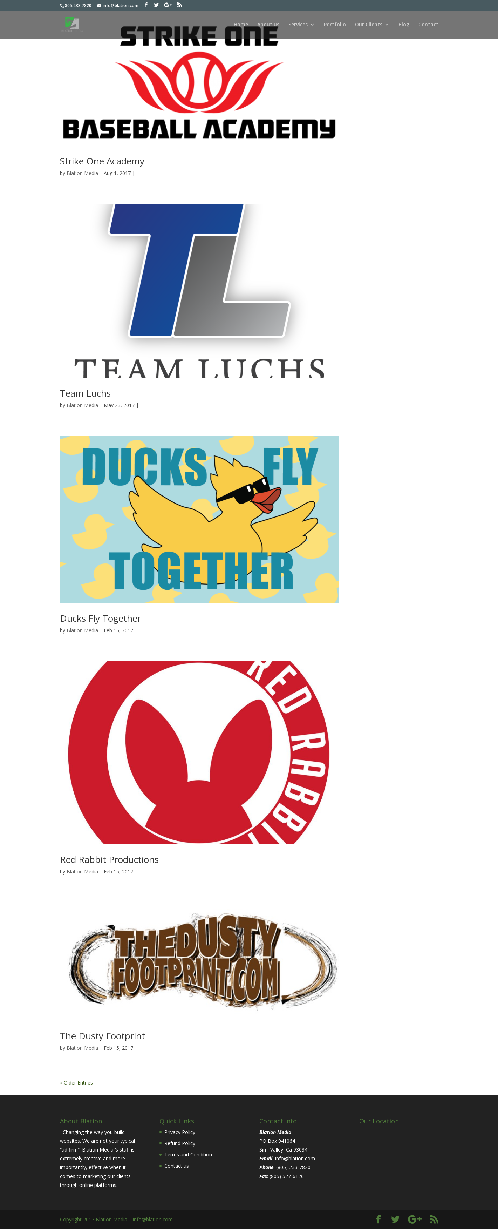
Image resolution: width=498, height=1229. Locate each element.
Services (298, 25)
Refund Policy (179, 1143)
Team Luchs (85, 393)
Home (241, 25)
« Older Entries (76, 1082)
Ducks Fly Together (100, 618)
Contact (428, 25)
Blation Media (82, 173)
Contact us (176, 1165)
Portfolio (335, 25)
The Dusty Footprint (102, 1035)
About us (268, 25)
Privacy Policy (179, 1132)
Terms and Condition (188, 1154)
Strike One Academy (102, 161)
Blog (403, 25)
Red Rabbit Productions (109, 859)
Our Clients (368, 25)
